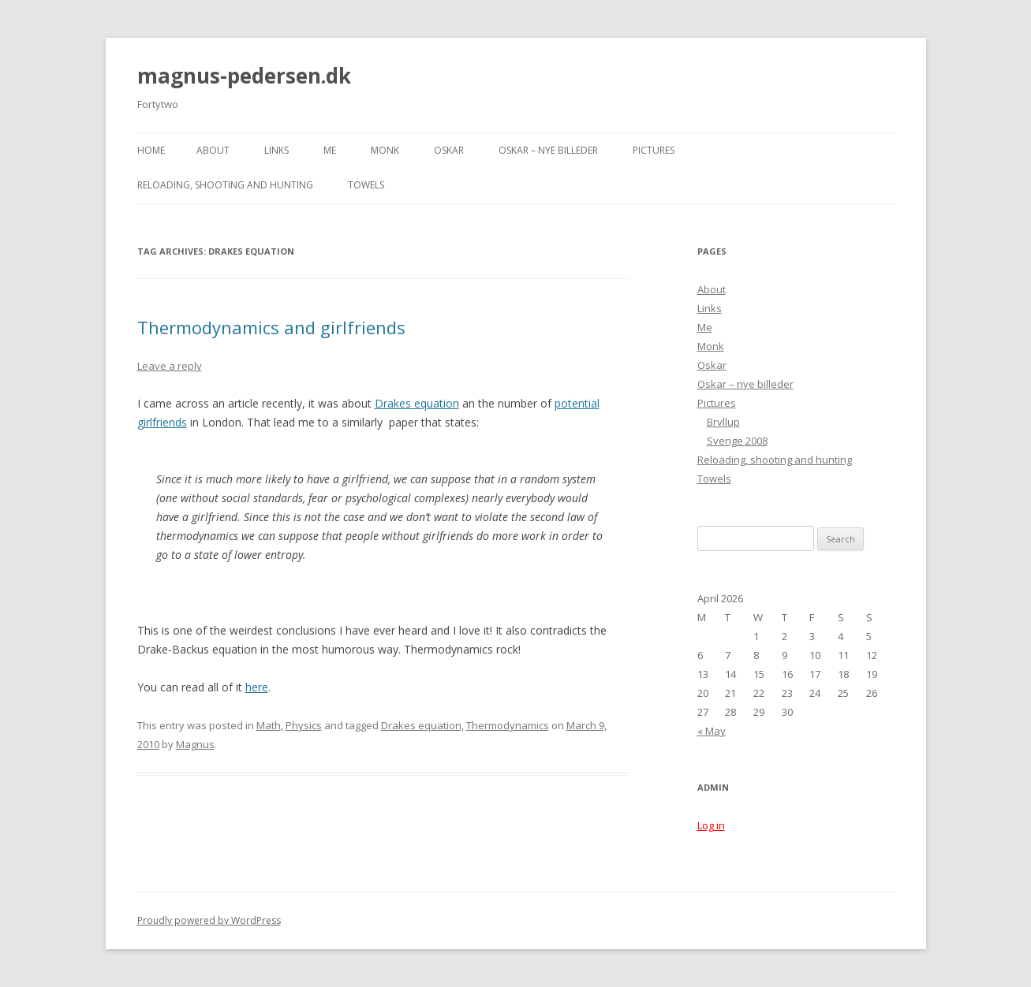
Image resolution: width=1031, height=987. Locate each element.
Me (329, 150)
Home (151, 150)
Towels (366, 185)
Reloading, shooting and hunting (225, 185)
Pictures (653, 150)
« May (711, 731)
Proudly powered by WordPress (209, 920)
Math (268, 725)
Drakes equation (417, 403)
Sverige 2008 (737, 441)
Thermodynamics (507, 725)
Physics (304, 725)
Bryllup (723, 422)
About (213, 150)
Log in (711, 825)
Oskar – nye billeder (548, 150)
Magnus (195, 744)
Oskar (449, 150)
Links (276, 150)
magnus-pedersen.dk (244, 75)
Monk (385, 150)
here (256, 687)
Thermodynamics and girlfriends (271, 327)
